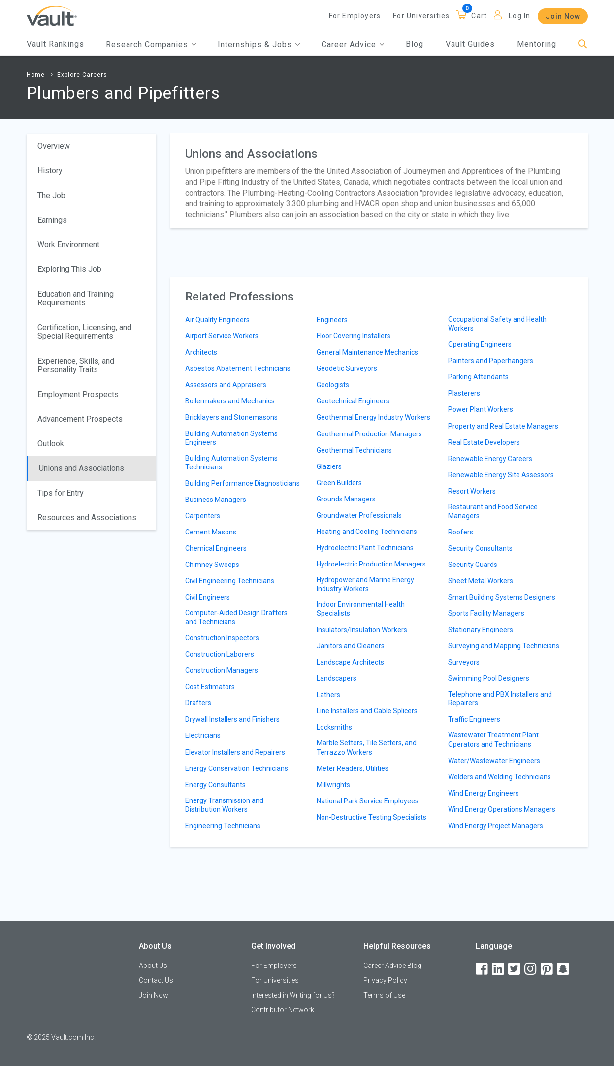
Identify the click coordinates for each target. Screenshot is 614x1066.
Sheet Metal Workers (480, 581)
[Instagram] (531, 969)
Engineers (332, 320)
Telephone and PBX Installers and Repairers (500, 698)
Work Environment (68, 244)
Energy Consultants (215, 785)
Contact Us (156, 980)
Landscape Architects (350, 662)
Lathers (328, 695)
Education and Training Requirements (75, 298)
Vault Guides (470, 44)
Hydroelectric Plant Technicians (365, 548)
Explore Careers (82, 74)
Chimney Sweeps (212, 564)
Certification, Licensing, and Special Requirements (84, 332)
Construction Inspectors (222, 638)
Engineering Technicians (222, 826)
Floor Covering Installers (353, 336)
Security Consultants (480, 548)
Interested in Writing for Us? (293, 995)
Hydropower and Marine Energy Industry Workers (365, 584)
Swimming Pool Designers (488, 678)
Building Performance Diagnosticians (242, 483)
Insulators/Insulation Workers (362, 629)
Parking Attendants (478, 377)
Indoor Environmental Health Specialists (361, 608)
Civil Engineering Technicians (229, 581)
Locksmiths (334, 727)
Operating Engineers (480, 344)
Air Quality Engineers (217, 320)
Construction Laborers (219, 654)
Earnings (52, 220)
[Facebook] (482, 969)
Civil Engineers (207, 597)
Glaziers (329, 466)
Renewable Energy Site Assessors (501, 475)
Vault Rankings (55, 44)
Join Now (563, 16)
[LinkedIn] (499, 969)
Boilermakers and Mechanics (230, 401)
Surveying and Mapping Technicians (503, 646)
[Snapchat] (564, 969)
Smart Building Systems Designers (501, 597)
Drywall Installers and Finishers (232, 719)
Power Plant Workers (480, 409)
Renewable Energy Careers (490, 459)
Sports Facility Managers (486, 613)
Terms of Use (384, 995)
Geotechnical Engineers (353, 401)
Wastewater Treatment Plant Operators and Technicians (493, 739)
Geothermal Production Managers (369, 434)
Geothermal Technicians (354, 450)
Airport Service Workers (222, 336)
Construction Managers (221, 670)
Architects (201, 352)
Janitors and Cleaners (351, 646)
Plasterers (464, 393)
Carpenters (202, 516)
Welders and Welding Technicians (499, 777)
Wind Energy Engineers (483, 793)
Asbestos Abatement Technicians (238, 368)
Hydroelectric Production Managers (371, 564)
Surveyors (464, 662)
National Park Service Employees (368, 801)
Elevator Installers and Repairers (235, 752)
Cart (479, 16)
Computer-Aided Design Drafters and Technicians (236, 617)
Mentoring (536, 44)
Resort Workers (472, 491)
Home (36, 74)
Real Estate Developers (484, 442)
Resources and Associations (86, 517)
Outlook (50, 443)
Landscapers (336, 678)
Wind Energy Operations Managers (501, 809)
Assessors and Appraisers (225, 385)
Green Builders (339, 483)
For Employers (355, 16)
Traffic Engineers (474, 719)
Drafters (198, 703)
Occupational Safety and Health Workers (497, 323)
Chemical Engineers (216, 548)
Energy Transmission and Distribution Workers (224, 805)
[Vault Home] (52, 15)
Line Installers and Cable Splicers (367, 711)
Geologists (333, 385)
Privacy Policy (385, 980)
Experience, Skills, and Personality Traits (75, 365)
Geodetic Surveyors (347, 368)
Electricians (203, 735)
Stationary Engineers (480, 629)
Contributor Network (282, 1010)
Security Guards (472, 564)
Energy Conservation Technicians (236, 768)
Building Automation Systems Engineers (231, 438)
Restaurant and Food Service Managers (493, 511)
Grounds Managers (346, 499)
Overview (53, 146)
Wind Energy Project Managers (495, 826)
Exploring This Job (69, 269)
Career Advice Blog (392, 965)
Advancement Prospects (80, 419)
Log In (519, 16)
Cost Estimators (210, 687)
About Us (153, 965)
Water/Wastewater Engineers (494, 761)
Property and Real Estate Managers (503, 426)
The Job (51, 195)
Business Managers (215, 499)
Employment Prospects (78, 394)
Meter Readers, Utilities (352, 768)
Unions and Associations (81, 468)
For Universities (421, 16)
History (50, 170)
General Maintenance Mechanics (367, 352)
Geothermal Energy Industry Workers (373, 417)
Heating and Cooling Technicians (367, 531)
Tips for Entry (60, 493)
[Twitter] (515, 969)
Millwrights (333, 785)
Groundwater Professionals (359, 515)
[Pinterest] (547, 969)
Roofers (460, 532)
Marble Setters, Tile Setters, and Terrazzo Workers (367, 747)
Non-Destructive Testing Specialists (371, 817)
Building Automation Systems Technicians (231, 462)
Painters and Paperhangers (490, 361)
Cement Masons (210, 532)
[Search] (582, 44)
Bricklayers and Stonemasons (231, 417)
